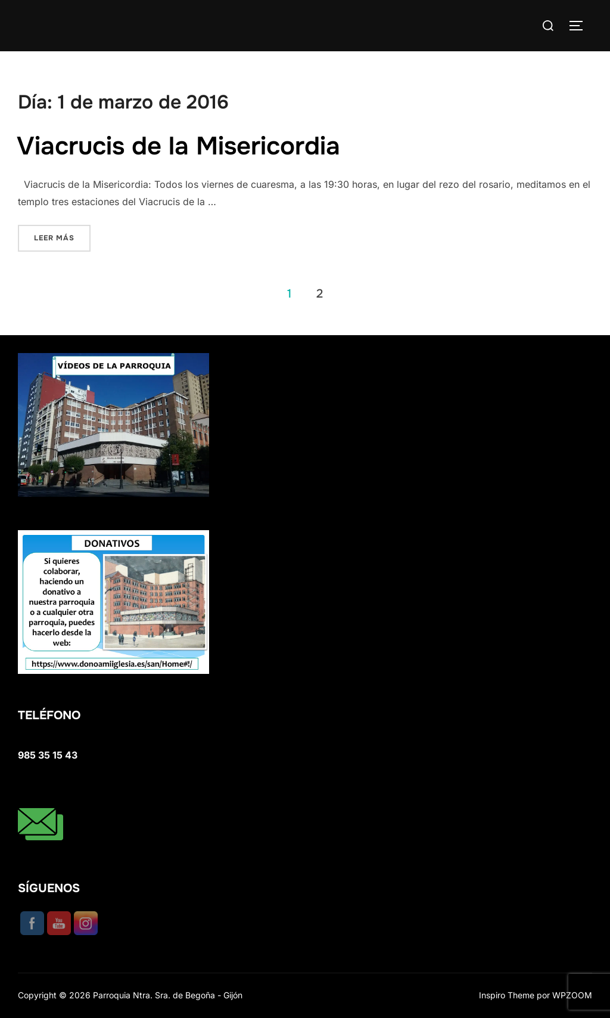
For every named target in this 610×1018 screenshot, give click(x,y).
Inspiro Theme (506, 995)
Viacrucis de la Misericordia (178, 146)
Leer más (62, 237)
